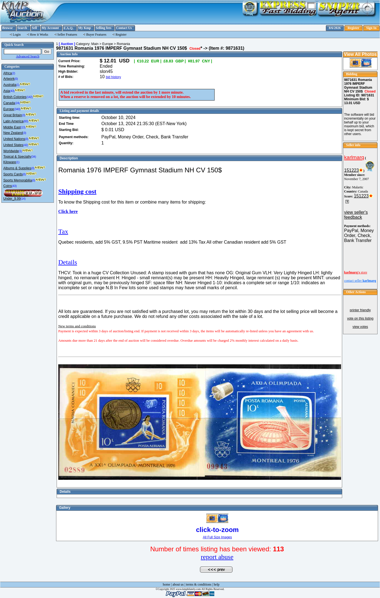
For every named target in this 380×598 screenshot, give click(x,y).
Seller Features (67, 34)
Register (353, 28)
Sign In (371, 28)
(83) (25, 121)
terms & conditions (198, 584)
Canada (9, 103)
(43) (12, 91)
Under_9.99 (12, 199)
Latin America (13, 121)
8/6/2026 (335, 28)
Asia (6, 91)
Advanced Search (27, 56)
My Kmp (84, 28)
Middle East (12, 127)
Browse (7, 28)
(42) (25, 145)
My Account (50, 28)
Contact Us (124, 28)
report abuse (217, 556)
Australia (9, 85)
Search (22, 28)
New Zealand (13, 133)
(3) (23, 115)
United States (13, 145)
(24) (17, 103)
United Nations (14, 139)
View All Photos (360, 54)
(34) (33, 156)
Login (17, 34)
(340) (17, 109)
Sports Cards (13, 174)
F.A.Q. (68, 28)
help (217, 584)
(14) (23, 198)
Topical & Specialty (17, 157)
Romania (123, 44)
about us (178, 584)
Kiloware (9, 162)
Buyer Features (96, 34)
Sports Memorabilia (17, 180)
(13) (23, 127)
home (166, 584)
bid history (113, 77)
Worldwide (11, 151)
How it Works (39, 34)
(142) (29, 97)
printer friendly (360, 310)
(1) (18, 84)
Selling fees (103, 28)
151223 (351, 170)
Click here (68, 211)
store (355, 272)
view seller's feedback (356, 215)
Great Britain (12, 115)
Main (95, 44)
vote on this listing (360, 318)
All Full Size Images (217, 537)
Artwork (9, 79)
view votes (360, 327)
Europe (8, 109)
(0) (16, 78)
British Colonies (14, 97)
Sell (34, 28)
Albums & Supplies (17, 168)
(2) (13, 73)
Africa (7, 73)
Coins (7, 186)
